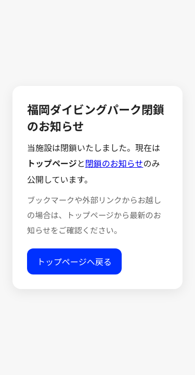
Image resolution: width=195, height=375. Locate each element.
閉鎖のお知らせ (114, 163)
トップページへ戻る (74, 262)
